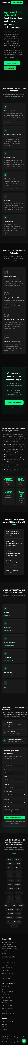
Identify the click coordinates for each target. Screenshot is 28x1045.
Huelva (21, 905)
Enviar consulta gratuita (14, 817)
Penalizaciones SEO (8, 1013)
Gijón (14, 905)
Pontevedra (9, 917)
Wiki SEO (4, 1027)
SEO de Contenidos (10, 645)
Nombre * (7, 762)
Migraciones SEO (7, 1000)
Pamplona (9, 892)
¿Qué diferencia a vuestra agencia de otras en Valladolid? (14, 563)
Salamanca (18, 892)
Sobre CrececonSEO (8, 1021)
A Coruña (10, 913)
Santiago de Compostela (14, 921)
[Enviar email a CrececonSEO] (13, 957)
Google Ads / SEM (7, 992)
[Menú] (25, 2)
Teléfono (6, 784)
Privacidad (5, 1042)
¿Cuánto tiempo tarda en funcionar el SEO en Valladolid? (14, 534)
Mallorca (18, 872)
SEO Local (7, 615)
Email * (6, 776)
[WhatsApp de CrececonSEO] (10, 957)
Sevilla (18, 863)
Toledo (18, 901)
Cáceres (14, 926)
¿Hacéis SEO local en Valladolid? (14, 572)
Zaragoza (10, 876)
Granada (10, 872)
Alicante (10, 867)
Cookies (19, 1042)
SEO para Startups (7, 1008)
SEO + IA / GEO (6, 978)
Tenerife (10, 880)
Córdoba (17, 884)
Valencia (10, 863)
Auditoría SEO (9, 675)
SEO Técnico (8, 630)
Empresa (7, 770)
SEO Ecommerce (7, 968)
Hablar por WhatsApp (14, 402)
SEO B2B (4, 1011)
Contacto (4, 1029)
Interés (6, 799)
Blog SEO (4, 1024)
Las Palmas (10, 909)
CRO (6, 690)
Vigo (18, 888)
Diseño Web (5, 1003)
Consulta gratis (17, 2)
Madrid (9, 859)
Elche (9, 884)
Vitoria (7, 905)
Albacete (11, 888)
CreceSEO (6, 3)
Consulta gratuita (12, 63)
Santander (10, 901)
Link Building (8, 660)
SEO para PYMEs (7, 1005)
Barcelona (17, 859)
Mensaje (6, 806)
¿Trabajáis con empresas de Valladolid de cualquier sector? (14, 553)
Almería (10, 897)
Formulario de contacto (14, 408)
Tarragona (18, 917)
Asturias (19, 909)
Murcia (18, 876)
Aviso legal (12, 1042)
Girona (18, 913)
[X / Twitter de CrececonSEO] (6, 957)
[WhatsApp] (24, 1041)
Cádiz (18, 897)
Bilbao (18, 880)
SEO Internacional (7, 976)
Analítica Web (6, 997)
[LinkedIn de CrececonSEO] (3, 957)
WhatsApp (10, 68)
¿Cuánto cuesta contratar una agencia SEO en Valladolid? (14, 543)
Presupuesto (8, 791)
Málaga (18, 867)
